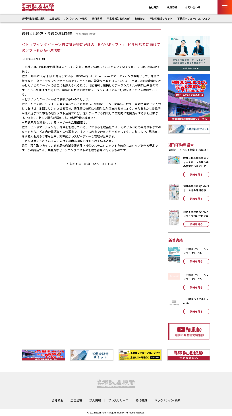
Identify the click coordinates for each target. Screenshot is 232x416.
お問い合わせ (192, 7)
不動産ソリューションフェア (193, 18)
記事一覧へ (91, 164)
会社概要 (153, 7)
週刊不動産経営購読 (33, 18)
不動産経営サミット (161, 18)
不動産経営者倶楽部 (118, 18)
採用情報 (172, 7)
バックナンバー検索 (75, 18)
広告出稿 (54, 18)
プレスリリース (118, 400)
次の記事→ (109, 164)
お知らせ (140, 18)
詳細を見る (196, 174)
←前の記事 (74, 164)
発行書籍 (97, 18)
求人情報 (95, 400)
